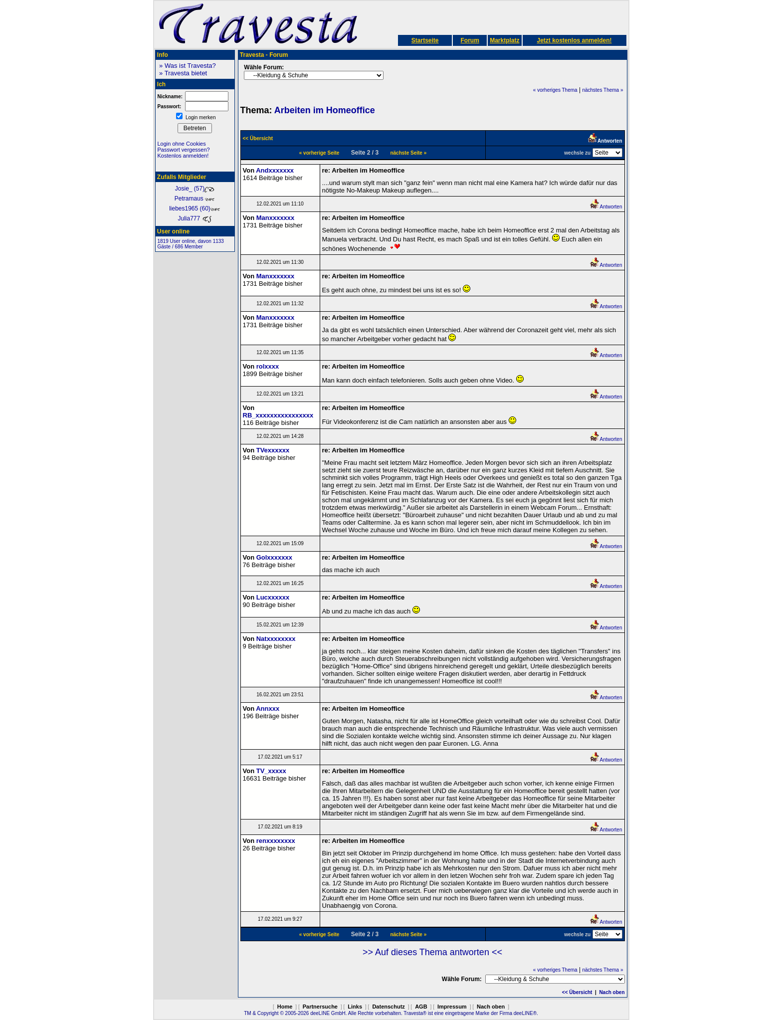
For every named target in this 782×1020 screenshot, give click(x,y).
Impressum (452, 1007)
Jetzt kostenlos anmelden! (574, 40)
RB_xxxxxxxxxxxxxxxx (278, 415)
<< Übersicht (577, 992)
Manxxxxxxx (275, 217)
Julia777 (194, 218)
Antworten (605, 206)
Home (285, 1007)
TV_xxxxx (271, 771)
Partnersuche (320, 1007)
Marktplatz (504, 40)
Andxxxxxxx (275, 170)
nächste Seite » (408, 153)
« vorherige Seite (319, 153)
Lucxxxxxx (273, 597)
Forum (469, 40)
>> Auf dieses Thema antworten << (432, 952)
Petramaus (195, 198)
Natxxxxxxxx (276, 638)
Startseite (425, 40)
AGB (421, 1007)
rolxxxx (267, 366)
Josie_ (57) (194, 188)
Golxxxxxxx (274, 557)
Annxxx (267, 708)
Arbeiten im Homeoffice (324, 110)
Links (355, 1007)
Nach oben (611, 992)
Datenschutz (388, 1007)
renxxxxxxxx (275, 840)
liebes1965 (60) (194, 208)
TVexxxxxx (273, 450)
